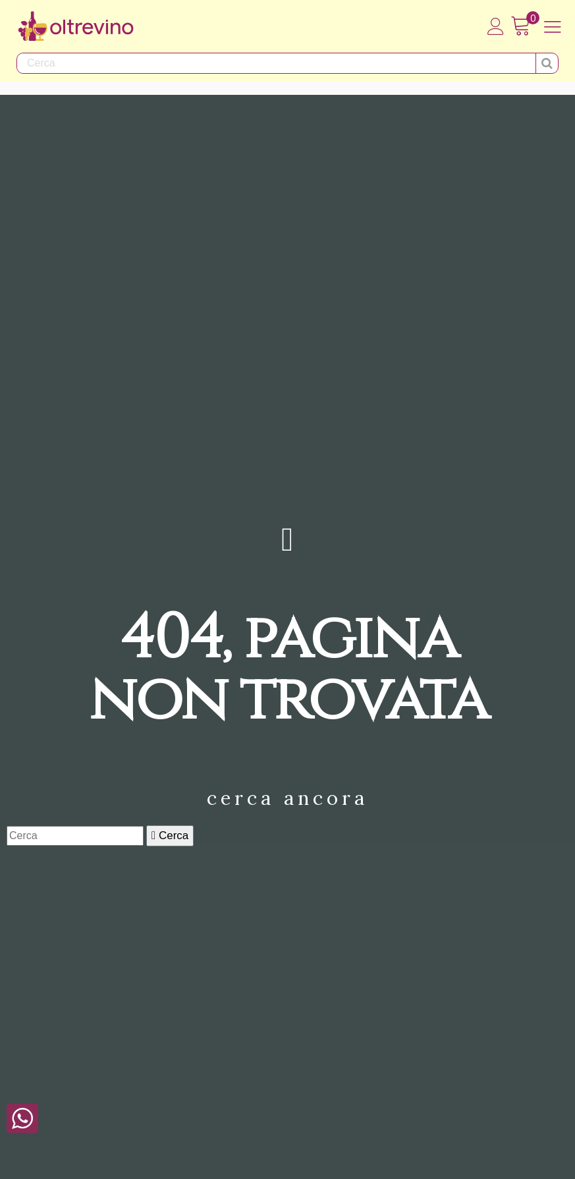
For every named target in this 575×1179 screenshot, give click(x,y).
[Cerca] (75, 836)
